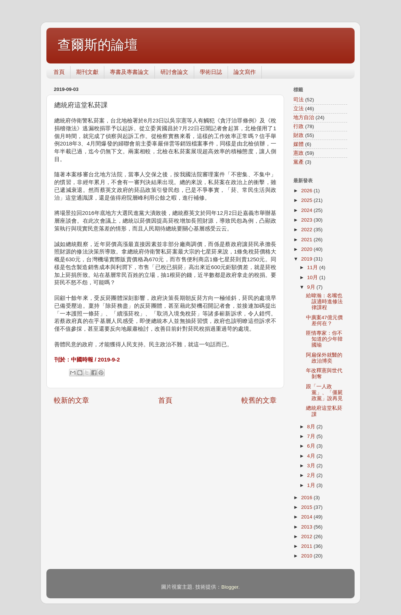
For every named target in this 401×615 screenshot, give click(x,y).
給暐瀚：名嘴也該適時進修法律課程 (324, 301)
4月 (311, 456)
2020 (307, 249)
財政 (298, 135)
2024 (307, 210)
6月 (311, 446)
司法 (298, 99)
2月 (311, 475)
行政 (298, 126)
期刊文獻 (87, 72)
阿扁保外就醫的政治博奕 (324, 358)
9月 (311, 287)
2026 (307, 190)
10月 (313, 277)
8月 (311, 426)
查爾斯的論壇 (98, 44)
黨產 (298, 162)
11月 (313, 267)
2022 (307, 229)
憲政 (298, 153)
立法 (298, 108)
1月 (311, 485)
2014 (307, 517)
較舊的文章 (259, 400)
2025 (307, 200)
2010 (307, 556)
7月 (311, 436)
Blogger (229, 587)
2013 (307, 527)
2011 (307, 546)
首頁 (59, 72)
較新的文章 (71, 400)
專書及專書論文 (129, 72)
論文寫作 (245, 72)
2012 (307, 536)
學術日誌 (211, 72)
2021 (307, 239)
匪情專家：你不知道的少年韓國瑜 (324, 339)
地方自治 (303, 117)
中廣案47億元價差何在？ (324, 320)
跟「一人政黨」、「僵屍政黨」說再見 (324, 392)
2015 (307, 507)
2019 (307, 259)
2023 (307, 220)
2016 (307, 497)
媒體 (298, 144)
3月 (311, 465)
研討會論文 (174, 72)
